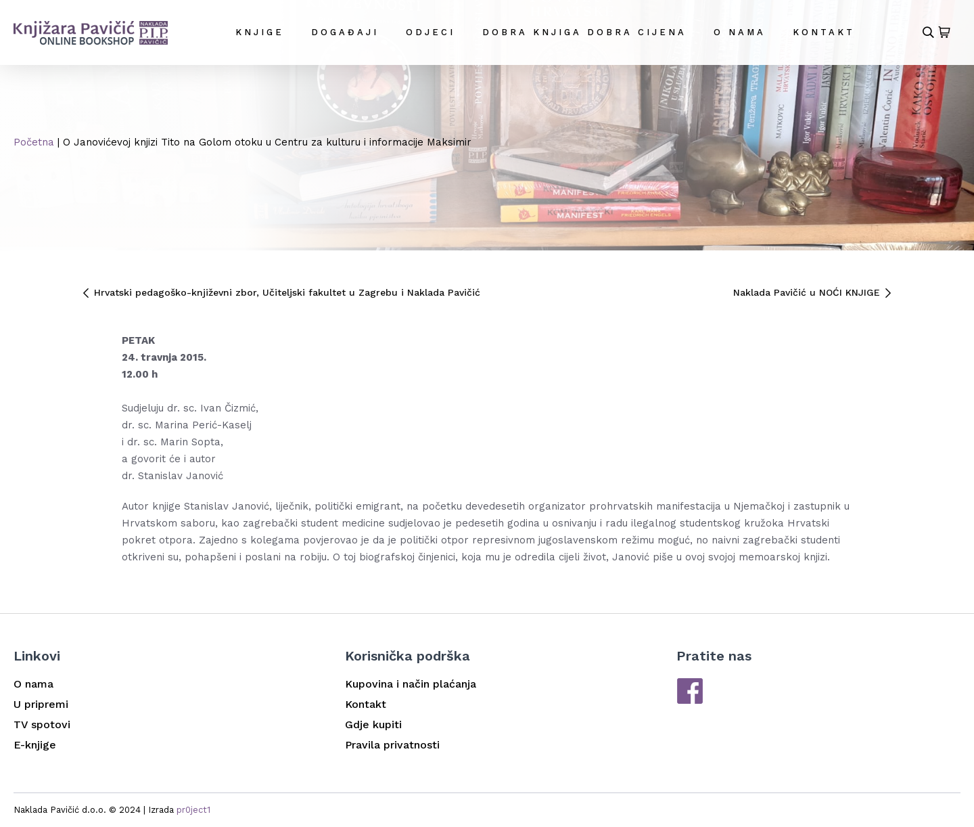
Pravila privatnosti (392, 744)
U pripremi (41, 704)
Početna (34, 142)
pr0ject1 (193, 810)
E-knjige (35, 744)
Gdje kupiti (373, 724)
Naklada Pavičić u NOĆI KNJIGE (813, 292)
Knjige (259, 32)
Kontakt (824, 32)
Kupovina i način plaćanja (410, 683)
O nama (740, 32)
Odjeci (430, 32)
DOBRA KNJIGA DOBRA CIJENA (584, 32)
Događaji (345, 32)
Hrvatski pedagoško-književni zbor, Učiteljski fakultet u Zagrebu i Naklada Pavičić (280, 292)
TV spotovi (42, 724)
